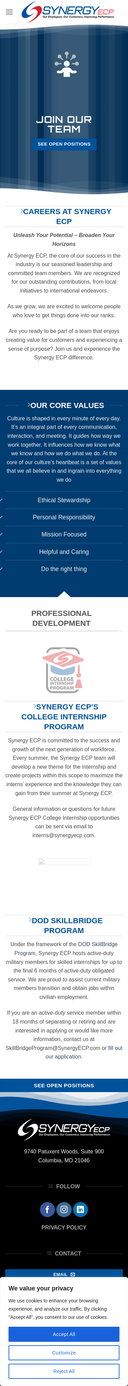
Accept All (64, 1334)
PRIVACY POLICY (64, 1227)
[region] (64, 1331)
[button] (9, 11)
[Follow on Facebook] (47, 1209)
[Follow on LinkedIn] (80, 1209)
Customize (64, 1353)
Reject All (64, 1371)
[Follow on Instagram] (63, 1209)
